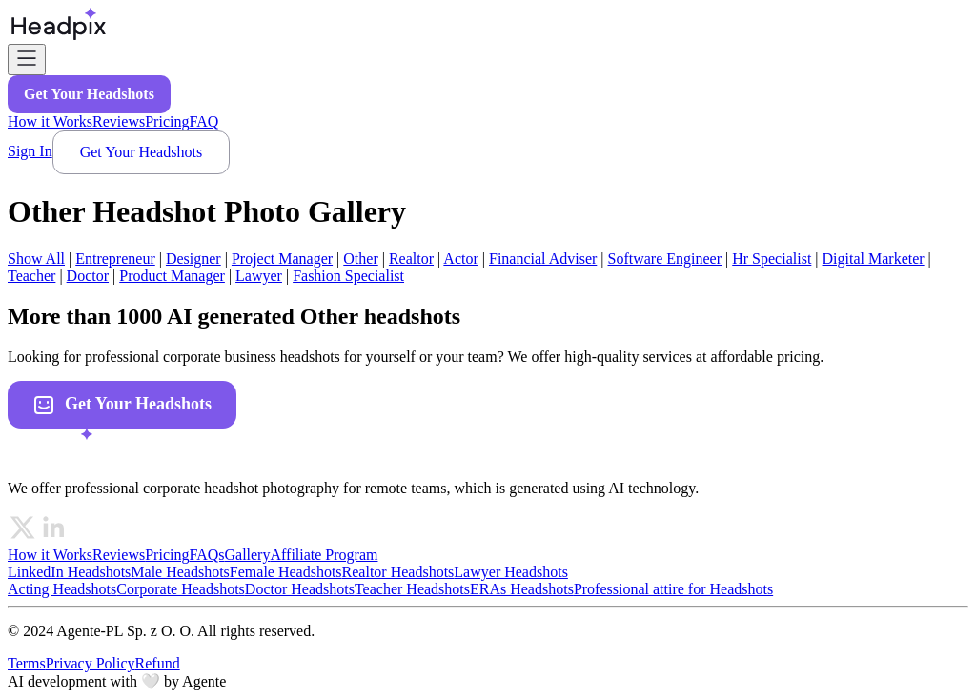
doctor (88, 276)
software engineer (665, 258)
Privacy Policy (90, 663)
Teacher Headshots (412, 589)
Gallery (247, 555)
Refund (157, 663)
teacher (31, 276)
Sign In (30, 151)
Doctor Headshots (300, 589)
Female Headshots (286, 572)
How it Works (50, 121)
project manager (282, 258)
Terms (27, 663)
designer (193, 258)
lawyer (258, 276)
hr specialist (771, 258)
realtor (411, 258)
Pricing (167, 121)
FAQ (203, 121)
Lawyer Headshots (511, 572)
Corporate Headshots (180, 589)
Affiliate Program (323, 555)
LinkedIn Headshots (69, 572)
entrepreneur (115, 258)
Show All (36, 258)
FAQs (206, 555)
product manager (172, 276)
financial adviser (543, 258)
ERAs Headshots (522, 589)
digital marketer (874, 258)
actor (460, 258)
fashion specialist (348, 276)
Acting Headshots (62, 589)
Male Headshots (180, 572)
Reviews (118, 121)
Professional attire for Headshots (673, 589)
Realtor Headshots (398, 572)
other (360, 258)
